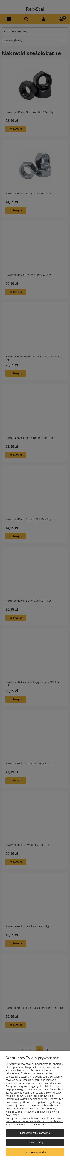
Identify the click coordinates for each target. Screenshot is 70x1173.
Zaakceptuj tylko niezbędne (35, 1132)
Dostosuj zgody (35, 1142)
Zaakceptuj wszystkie (35, 1152)
